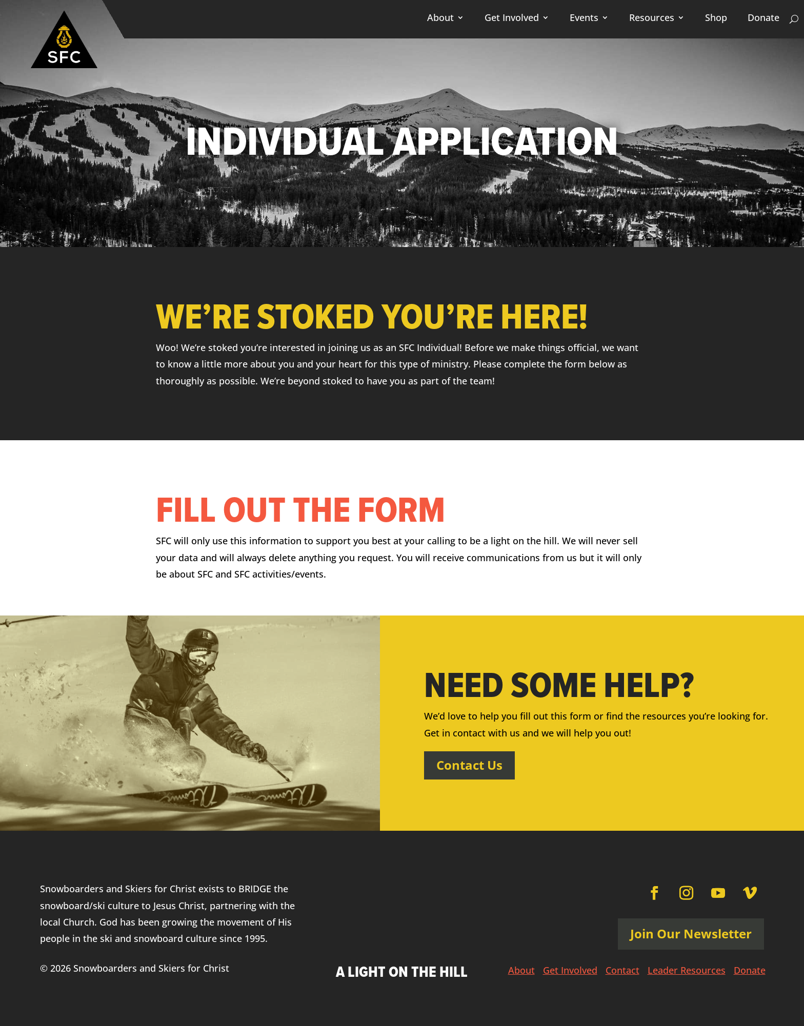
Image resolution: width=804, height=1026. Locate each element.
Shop (716, 19)
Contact (622, 971)
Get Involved (512, 19)
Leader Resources (687, 971)
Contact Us (469, 764)
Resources (651, 19)
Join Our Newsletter (691, 933)
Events (584, 19)
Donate (763, 19)
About (440, 19)
